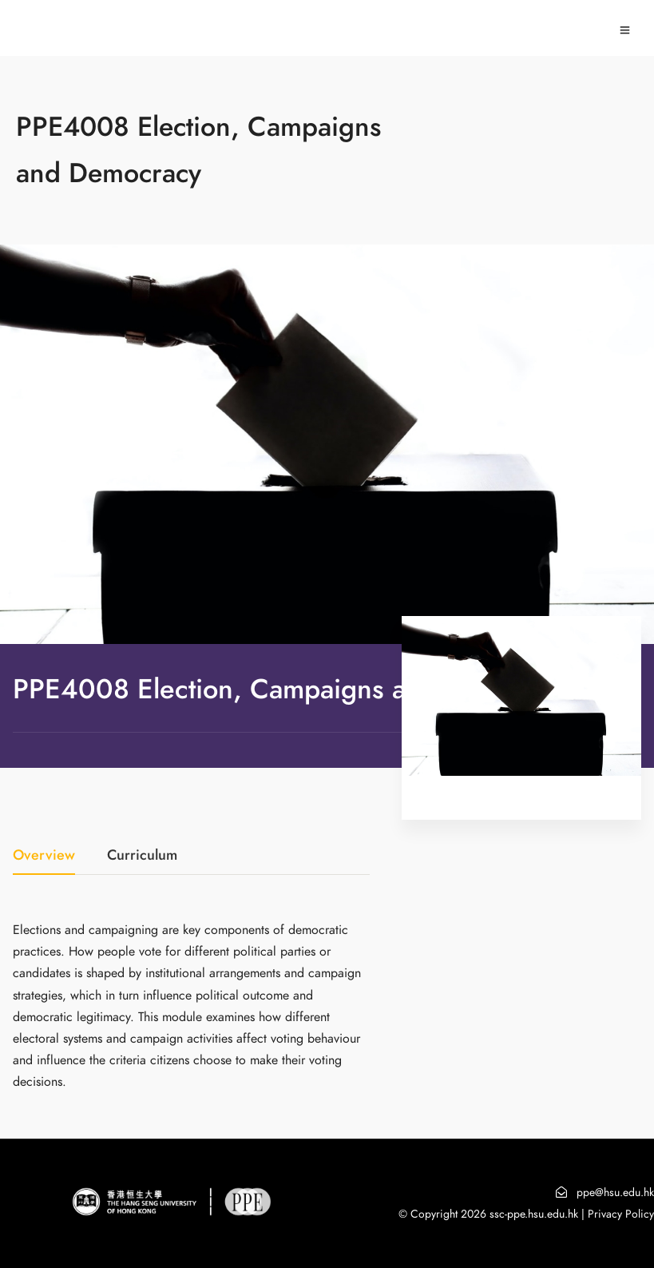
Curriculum (142, 856)
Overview (44, 856)
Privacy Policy (621, 1214)
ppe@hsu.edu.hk (615, 1192)
